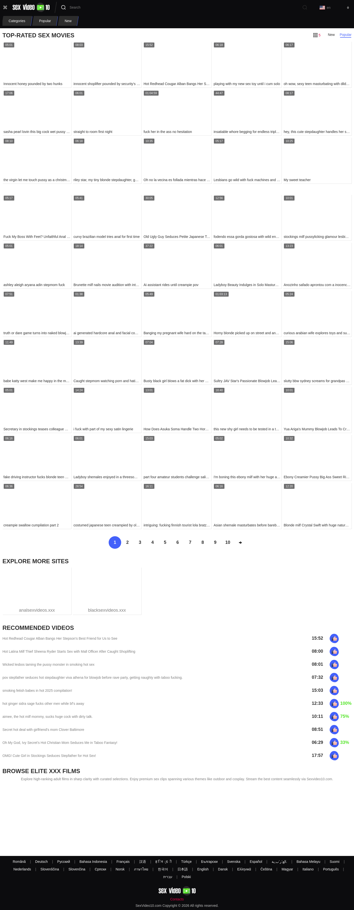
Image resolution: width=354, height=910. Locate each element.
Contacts (177, 899)
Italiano (308, 869)
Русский (63, 862)
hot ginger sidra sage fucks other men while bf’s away (43, 704)
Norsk (120, 869)
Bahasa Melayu (308, 862)
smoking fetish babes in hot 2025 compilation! (37, 691)
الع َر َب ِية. (279, 862)
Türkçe (186, 862)
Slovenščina (50, 869)
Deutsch (41, 862)
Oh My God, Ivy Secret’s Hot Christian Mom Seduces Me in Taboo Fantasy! (59, 743)
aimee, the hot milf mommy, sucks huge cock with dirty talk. (47, 717)
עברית (167, 877)
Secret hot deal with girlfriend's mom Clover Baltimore (43, 730)
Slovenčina (76, 869)
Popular (346, 35)
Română (19, 862)
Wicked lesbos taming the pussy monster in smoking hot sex (48, 664)
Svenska (233, 862)
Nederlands (22, 869)
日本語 (182, 869)
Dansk (223, 869)
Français (123, 862)
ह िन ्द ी (163, 862)
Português (331, 869)
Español (256, 862)
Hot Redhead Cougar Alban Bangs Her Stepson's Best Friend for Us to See (59, 638)
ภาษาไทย (141, 869)
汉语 (142, 862)
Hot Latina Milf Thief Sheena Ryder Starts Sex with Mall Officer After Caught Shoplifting (68, 651)
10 (227, 542)
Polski (186, 877)
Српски (100, 869)
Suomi (334, 862)
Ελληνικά (244, 869)
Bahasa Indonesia (93, 862)
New (331, 35)
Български (209, 862)
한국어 (163, 869)
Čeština (266, 869)
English (203, 869)
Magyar (287, 869)
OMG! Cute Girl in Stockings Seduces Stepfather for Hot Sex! (49, 756)
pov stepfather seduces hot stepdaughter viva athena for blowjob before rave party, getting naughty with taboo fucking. (92, 677)
